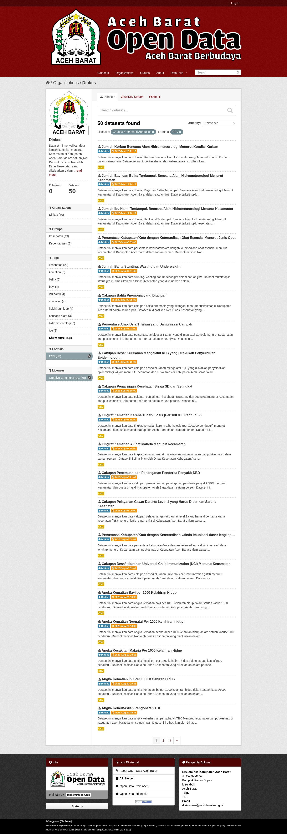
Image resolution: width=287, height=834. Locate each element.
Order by (194, 123)
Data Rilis (179, 73)
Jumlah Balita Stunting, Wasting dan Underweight (141, 266)
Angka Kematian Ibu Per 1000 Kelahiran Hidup (138, 679)
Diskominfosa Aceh (78, 794)
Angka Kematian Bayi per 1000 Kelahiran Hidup (139, 592)
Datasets (103, 73)
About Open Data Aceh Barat (136, 770)
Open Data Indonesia (131, 793)
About (160, 73)
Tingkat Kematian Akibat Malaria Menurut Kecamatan (144, 444)
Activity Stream (132, 96)
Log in (235, 3)
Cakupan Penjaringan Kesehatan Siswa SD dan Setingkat (147, 386)
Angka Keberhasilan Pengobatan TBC (131, 708)
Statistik (77, 806)
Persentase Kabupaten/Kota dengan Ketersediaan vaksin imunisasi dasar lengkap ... (168, 535)
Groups (145, 73)
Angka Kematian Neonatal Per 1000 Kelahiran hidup (142, 621)
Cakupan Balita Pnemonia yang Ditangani (135, 295)
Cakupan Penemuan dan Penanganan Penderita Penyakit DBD (151, 473)
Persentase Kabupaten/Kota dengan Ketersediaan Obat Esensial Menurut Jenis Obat (169, 237)
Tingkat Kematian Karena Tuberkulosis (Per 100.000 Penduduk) (152, 415)
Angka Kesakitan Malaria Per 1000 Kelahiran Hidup (142, 650)
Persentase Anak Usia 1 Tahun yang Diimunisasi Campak (147, 324)
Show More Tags (60, 337)
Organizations (124, 73)
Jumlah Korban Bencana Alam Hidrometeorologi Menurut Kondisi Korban (160, 146)
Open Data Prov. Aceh (132, 786)
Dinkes (89, 82)
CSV (100, 167)
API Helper (124, 778)
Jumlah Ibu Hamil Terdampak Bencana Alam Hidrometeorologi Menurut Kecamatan (167, 209)
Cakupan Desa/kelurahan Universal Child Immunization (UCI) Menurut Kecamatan (166, 564)
